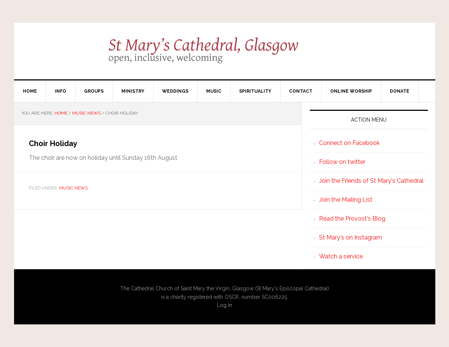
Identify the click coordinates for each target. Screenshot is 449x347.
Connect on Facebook (349, 142)
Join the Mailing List (345, 199)
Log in (224, 305)
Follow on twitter (342, 161)
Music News (73, 188)
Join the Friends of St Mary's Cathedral (371, 180)
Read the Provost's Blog (352, 218)
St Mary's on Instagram (350, 237)
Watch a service (341, 256)
